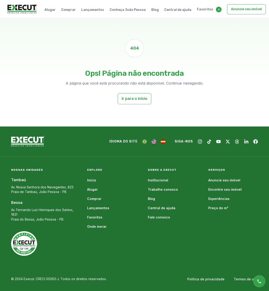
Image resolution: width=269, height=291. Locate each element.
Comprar (68, 10)
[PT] (144, 141)
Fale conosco (159, 217)
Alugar (50, 10)
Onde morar (97, 226)
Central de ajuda (177, 10)
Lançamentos (92, 10)
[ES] (163, 141)
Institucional (158, 180)
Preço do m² (218, 208)
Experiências (219, 199)
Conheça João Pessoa (128, 10)
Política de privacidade (206, 279)
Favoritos (205, 9)
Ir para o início (134, 98)
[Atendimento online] (259, 281)
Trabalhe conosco (163, 189)
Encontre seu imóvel (225, 189)
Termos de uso (246, 279)
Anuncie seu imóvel (246, 9)
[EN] (154, 141)
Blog (155, 10)
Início (91, 180)
